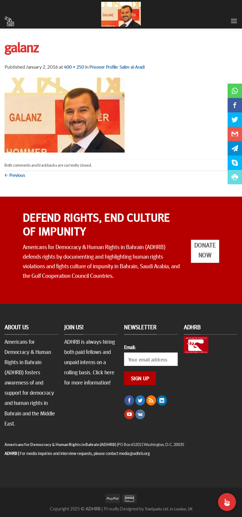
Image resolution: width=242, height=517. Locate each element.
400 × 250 (74, 66)
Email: (129, 347)
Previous (15, 174)
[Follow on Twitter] (140, 400)
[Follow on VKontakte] (140, 414)
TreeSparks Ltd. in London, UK (168, 509)
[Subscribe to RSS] (151, 400)
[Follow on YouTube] (129, 414)
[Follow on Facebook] (129, 400)
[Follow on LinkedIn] (162, 400)
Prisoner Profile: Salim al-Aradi (117, 66)
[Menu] (233, 20)
